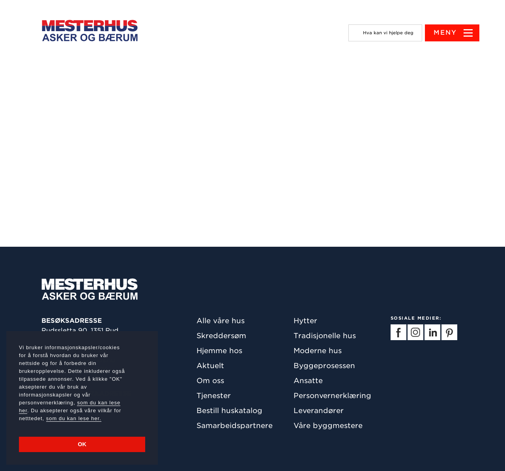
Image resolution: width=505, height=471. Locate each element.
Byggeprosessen (324, 365)
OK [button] (82, 444)
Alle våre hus (220, 320)
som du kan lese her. (73, 418)
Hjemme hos (219, 350)
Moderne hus (318, 350)
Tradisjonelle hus (325, 335)
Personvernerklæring (332, 395)
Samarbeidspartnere (234, 425)
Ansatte (308, 380)
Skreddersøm (221, 335)
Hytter (305, 320)
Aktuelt (210, 365)
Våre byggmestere (328, 425)
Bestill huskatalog (229, 410)
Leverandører (319, 410)
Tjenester (213, 395)
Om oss (210, 380)
